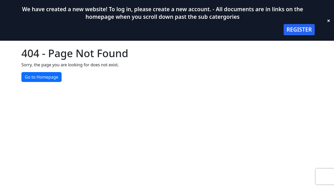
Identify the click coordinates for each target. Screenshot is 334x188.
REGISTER (299, 29)
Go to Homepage (41, 77)
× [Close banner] (328, 20)
